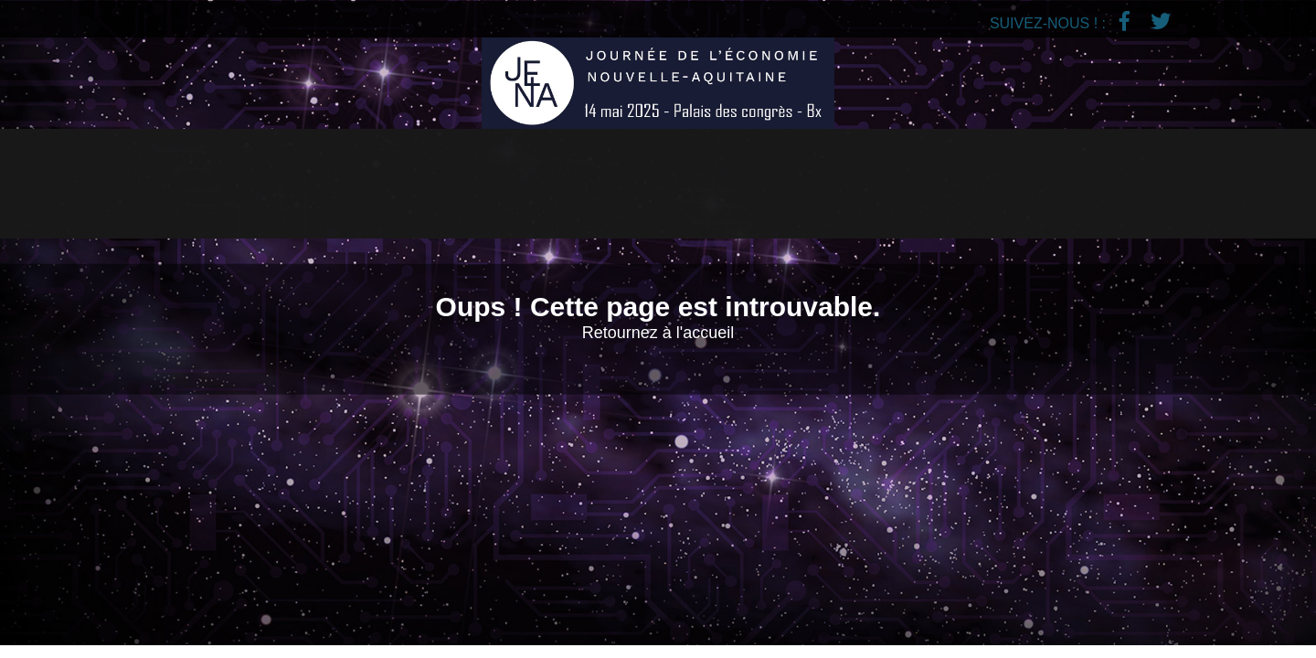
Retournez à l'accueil (658, 333)
